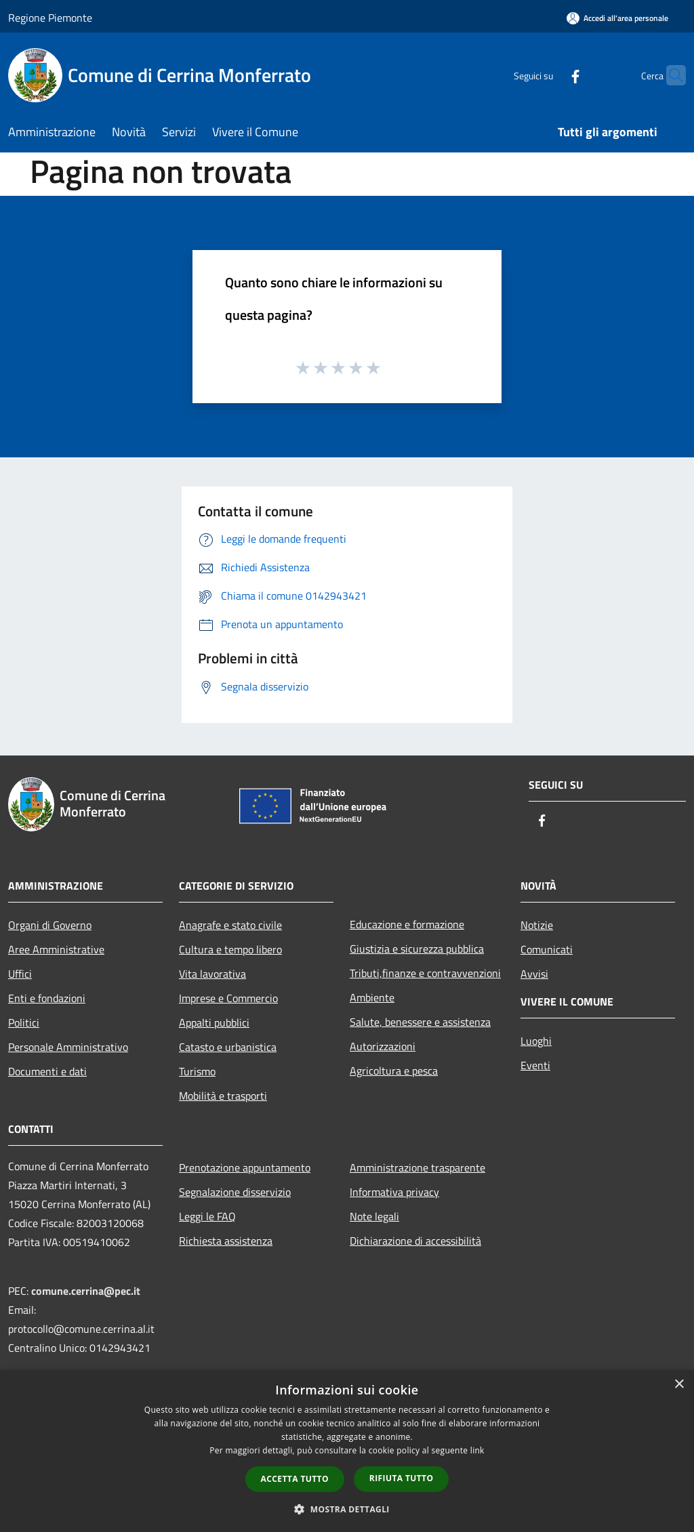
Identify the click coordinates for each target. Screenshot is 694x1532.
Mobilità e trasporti (223, 1096)
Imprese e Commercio (228, 998)
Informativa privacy (394, 1192)
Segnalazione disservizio (235, 1192)
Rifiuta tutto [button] (401, 1478)
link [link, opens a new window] (477, 1450)
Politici (23, 1022)
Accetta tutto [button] (295, 1479)
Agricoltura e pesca (394, 1070)
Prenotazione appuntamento (244, 1167)
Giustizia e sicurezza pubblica (417, 948)
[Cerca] (669, 75)
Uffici (20, 974)
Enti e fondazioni (46, 998)
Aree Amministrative (56, 949)
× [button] (679, 1385)
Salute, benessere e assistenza (420, 1022)
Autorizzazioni (382, 1046)
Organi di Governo (49, 925)
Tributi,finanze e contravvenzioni (425, 973)
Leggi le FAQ (207, 1216)
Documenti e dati (47, 1071)
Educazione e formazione (407, 924)
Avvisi (534, 974)
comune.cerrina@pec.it (85, 1291)
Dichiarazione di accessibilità (415, 1241)
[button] (347, 1509)
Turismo (197, 1071)
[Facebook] (549, 75)
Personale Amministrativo (68, 1047)
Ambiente (372, 997)
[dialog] (347, 1451)
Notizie (536, 925)
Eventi (535, 1065)
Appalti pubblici (214, 1022)
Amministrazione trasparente (417, 1167)
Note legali (374, 1216)
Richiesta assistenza (225, 1241)
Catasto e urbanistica (228, 1047)
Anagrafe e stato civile (230, 925)
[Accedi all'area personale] (617, 18)
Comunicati (546, 949)
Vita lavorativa (212, 974)
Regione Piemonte (50, 17)
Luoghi (536, 1041)
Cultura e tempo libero (230, 949)
